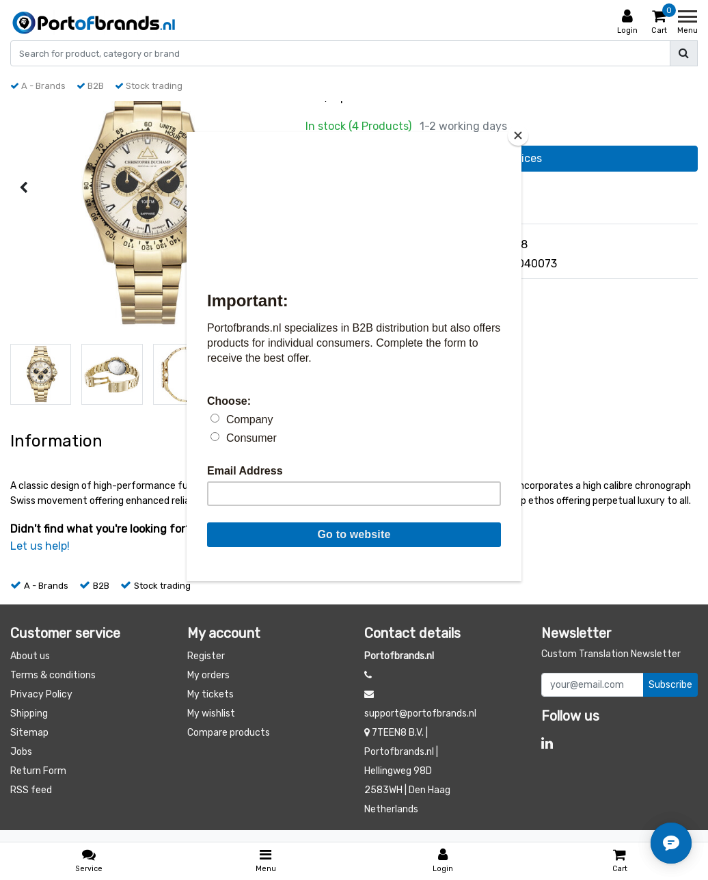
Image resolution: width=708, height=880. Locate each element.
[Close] (518, 135)
